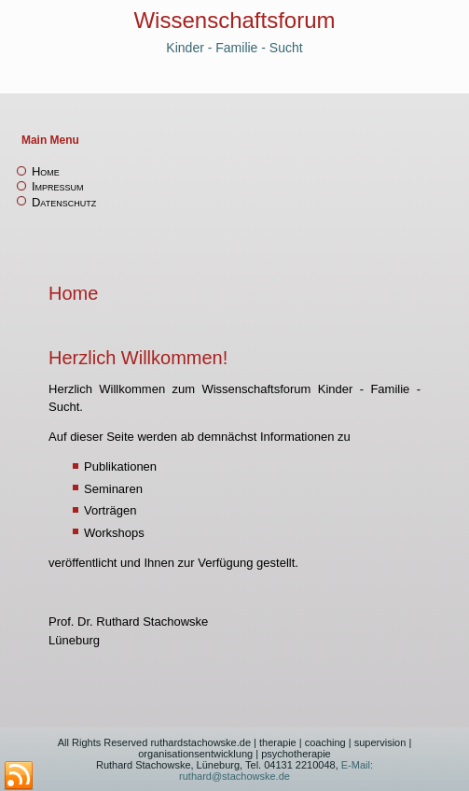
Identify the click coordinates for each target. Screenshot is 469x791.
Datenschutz (64, 202)
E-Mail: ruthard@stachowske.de (276, 770)
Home (46, 171)
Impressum (58, 186)
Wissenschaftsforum (234, 20)
